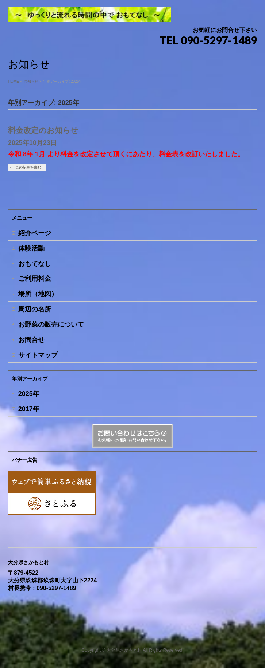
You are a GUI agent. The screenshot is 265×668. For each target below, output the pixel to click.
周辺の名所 (34, 309)
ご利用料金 (34, 278)
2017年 (28, 409)
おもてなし (34, 263)
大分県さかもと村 (124, 650)
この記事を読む (28, 167)
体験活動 (31, 248)
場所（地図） (38, 294)
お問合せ (31, 339)
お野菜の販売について (51, 324)
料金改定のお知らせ (43, 130)
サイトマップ (38, 355)
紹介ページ (34, 233)
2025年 (28, 393)
